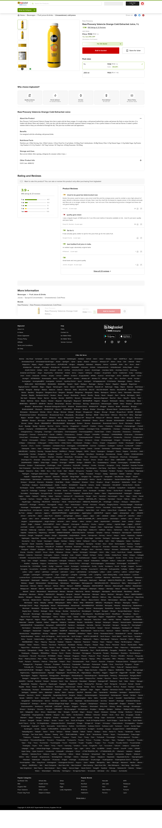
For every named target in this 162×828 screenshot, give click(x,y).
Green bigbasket (23, 336)
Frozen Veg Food (24, 793)
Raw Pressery (87, 21)
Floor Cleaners (23, 790)
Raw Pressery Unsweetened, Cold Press (45, 305)
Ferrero (104, 793)
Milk (19, 784)
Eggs (61, 787)
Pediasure (126, 784)
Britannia (84, 790)
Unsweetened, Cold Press (55, 298)
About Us (21, 329)
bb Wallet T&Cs (66, 339)
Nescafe (105, 781)
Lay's (125, 793)
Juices (21, 298)
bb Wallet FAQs (66, 336)
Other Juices (43, 790)
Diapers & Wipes (44, 793)
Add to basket (101, 50)
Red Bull (84, 784)
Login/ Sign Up (132, 3)
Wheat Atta (42, 781)
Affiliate (20, 342)
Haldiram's (84, 793)
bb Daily (20, 349)
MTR (124, 781)
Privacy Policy (22, 339)
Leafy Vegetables (66, 790)
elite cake (105, 784)
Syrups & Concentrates (34, 298)
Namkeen (42, 787)
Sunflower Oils (23, 781)
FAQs (62, 329)
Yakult (125, 787)
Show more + (81, 798)
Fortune (126, 790)
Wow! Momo (106, 790)
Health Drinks (43, 784)
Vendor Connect (66, 342)
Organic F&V (22, 787)
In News (20, 332)
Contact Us (64, 332)
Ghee (62, 781)
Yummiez (84, 787)
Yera (103, 787)
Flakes (62, 784)
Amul (82, 781)
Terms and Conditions (25, 345)
